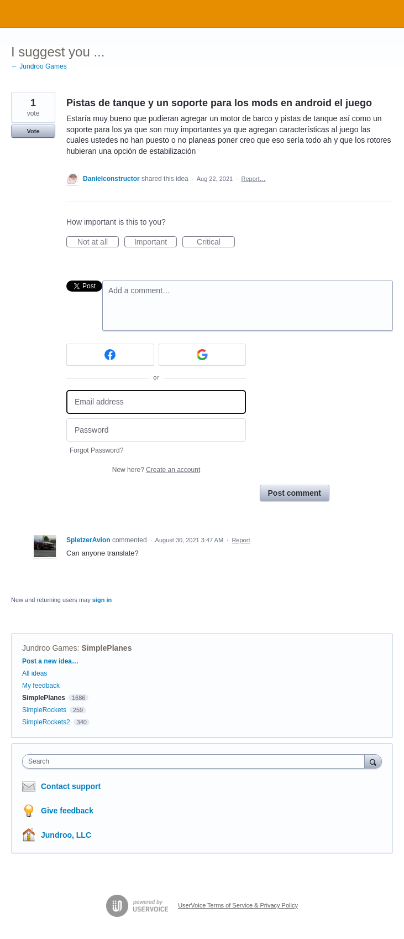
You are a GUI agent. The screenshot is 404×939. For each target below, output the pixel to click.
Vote (33, 131)
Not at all (98, 242)
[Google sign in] (202, 355)
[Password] (156, 430)
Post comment (294, 493)
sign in (102, 599)
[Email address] (156, 402)
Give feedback (67, 810)
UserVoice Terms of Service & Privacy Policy (238, 905)
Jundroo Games (49, 648)
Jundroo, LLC (66, 835)
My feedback (41, 685)
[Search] (373, 761)
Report (241, 540)
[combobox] (196, 761)
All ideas (34, 673)
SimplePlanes (106, 648)
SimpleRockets (44, 710)
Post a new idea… (50, 661)
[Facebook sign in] (110, 355)
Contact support (71, 786)
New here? (156, 470)
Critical (216, 242)
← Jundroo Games (39, 66)
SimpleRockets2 (46, 722)
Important (155, 242)
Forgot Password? (96, 450)
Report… (253, 178)
